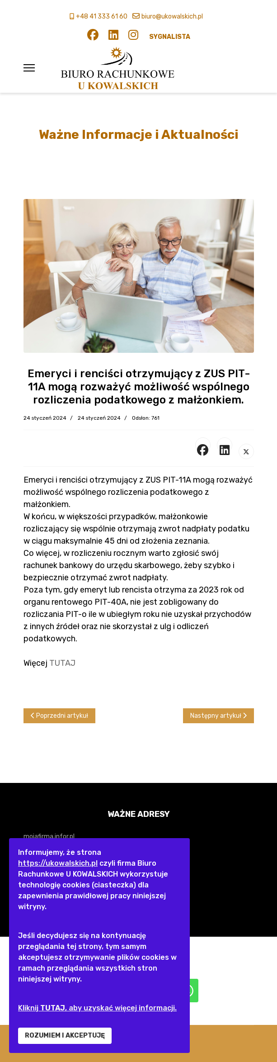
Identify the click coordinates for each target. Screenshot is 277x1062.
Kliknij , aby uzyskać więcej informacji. (97, 1008)
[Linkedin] (113, 37)
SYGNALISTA (169, 37)
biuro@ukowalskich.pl (172, 16)
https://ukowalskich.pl (58, 863)
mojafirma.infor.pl (49, 836)
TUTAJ (62, 663)
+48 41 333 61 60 (101, 16)
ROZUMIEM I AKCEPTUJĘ (65, 1035)
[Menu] (29, 68)
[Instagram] (133, 37)
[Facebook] (93, 37)
